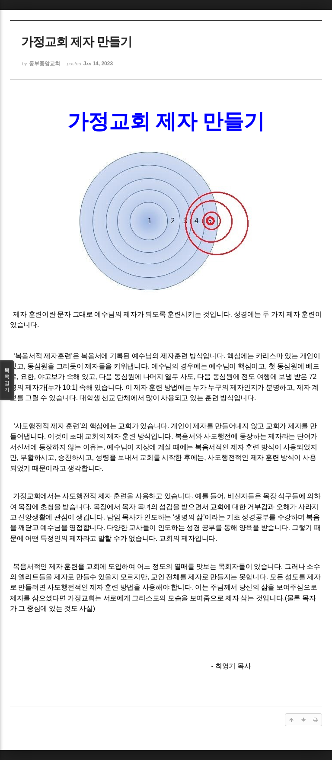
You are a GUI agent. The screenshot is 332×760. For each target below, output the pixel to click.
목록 (7, 380)
